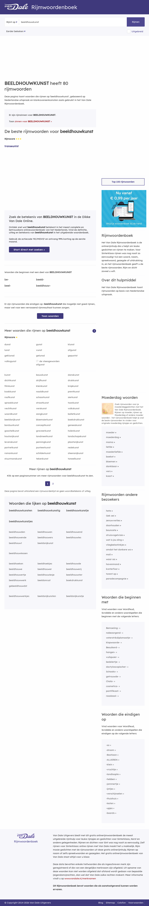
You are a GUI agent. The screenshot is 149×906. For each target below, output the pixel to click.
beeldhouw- (43, 285)
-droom (110, 750)
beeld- (40, 279)
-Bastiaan (111, 754)
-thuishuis (111, 798)
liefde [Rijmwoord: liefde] (109, 446)
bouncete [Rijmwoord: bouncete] (111, 530)
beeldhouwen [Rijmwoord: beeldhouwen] (45, 532)
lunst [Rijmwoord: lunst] (7, 350)
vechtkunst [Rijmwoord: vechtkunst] (10, 408)
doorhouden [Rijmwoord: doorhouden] (112, 525)
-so (107, 745)
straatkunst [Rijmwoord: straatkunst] (42, 402)
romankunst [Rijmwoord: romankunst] (11, 453)
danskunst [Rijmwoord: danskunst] (73, 374)
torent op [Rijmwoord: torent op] (111, 573)
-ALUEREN (112, 759)
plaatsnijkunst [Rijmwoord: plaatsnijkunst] (75, 442)
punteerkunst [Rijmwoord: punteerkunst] (43, 447)
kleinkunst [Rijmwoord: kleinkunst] (41, 386)
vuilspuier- (111, 657)
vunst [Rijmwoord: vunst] (39, 350)
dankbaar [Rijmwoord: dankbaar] (111, 466)
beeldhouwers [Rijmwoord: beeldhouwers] (45, 537)
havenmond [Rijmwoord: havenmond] (112, 564)
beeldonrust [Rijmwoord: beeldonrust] (44, 580)
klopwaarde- (113, 642)
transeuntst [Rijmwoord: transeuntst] (11, 146)
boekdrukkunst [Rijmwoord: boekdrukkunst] (76, 419)
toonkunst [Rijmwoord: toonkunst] (73, 402)
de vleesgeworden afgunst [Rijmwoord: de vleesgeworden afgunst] (48, 363)
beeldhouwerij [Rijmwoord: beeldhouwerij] (74, 569)
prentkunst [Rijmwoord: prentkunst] (74, 391)
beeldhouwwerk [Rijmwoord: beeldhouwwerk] (17, 580)
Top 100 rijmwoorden (123, 181)
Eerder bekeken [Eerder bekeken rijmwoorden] (15, 31)
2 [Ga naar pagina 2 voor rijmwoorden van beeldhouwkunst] (53, 483)
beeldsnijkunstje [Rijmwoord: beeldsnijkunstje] (75, 596)
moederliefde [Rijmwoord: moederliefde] (113, 451)
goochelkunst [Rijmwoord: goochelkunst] (11, 430)
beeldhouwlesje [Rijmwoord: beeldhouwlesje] (46, 574)
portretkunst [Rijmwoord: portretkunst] (11, 447)
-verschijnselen (114, 793)
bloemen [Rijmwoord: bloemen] (110, 461)
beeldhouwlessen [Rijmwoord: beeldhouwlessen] (18, 553)
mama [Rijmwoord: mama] (109, 442)
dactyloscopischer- (116, 666)
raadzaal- (111, 695)
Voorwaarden (135, 902)
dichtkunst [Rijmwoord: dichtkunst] (10, 380)
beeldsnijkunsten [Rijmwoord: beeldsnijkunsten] (47, 596)
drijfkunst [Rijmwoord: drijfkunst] (41, 380)
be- (6, 279)
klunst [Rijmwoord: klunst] (71, 344)
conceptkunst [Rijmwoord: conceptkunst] (43, 425)
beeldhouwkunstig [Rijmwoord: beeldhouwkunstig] (49, 510)
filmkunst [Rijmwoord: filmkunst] (9, 386)
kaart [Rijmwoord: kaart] (109, 476)
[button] (94, 331)
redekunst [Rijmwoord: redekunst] (73, 447)
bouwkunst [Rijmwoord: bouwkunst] (42, 374)
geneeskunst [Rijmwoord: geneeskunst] (75, 425)
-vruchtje (111, 769)
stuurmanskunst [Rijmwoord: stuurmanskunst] (13, 458)
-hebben (110, 779)
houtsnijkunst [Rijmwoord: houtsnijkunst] (11, 436)
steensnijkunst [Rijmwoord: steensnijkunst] (75, 453)
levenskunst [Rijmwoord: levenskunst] (10, 442)
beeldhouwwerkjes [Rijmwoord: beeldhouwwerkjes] (19, 596)
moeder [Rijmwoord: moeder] (110, 432)
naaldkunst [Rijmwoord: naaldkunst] (42, 391)
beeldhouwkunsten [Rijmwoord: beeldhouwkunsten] (20, 510)
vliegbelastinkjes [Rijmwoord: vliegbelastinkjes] (115, 544)
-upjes (109, 808)
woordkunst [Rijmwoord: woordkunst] (10, 413)
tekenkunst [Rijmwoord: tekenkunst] (42, 458)
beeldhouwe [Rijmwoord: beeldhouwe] (15, 569)
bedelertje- (112, 661)
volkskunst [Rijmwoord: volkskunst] (73, 408)
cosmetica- (112, 686)
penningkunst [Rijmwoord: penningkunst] (43, 442)
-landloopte (112, 774)
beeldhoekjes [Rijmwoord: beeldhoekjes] (45, 563)
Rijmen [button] (135, 21)
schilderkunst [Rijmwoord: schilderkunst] (43, 453)
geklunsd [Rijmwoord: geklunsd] (9, 355)
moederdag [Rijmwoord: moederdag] (112, 437)
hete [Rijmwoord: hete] (108, 510)
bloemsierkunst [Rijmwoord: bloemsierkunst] (44, 419)
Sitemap (110, 902)
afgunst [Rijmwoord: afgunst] (72, 350)
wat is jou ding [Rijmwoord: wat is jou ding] (114, 539)
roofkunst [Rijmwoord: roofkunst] (9, 397)
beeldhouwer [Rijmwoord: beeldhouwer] (45, 569)
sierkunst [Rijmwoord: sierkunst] (73, 397)
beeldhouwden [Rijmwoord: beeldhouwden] (17, 532)
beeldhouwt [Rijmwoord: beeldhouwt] (15, 543)
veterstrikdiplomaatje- (118, 637)
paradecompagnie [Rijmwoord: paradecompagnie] (116, 578)
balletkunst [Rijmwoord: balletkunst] (74, 413)
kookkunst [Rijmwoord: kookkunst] (10, 391)
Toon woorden (50, 316)
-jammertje (112, 783)
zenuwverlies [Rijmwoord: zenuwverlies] (113, 520)
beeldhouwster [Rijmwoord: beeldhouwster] (74, 574)
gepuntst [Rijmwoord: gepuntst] (73, 355)
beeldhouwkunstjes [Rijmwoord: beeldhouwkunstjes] (21, 521)
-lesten (110, 803)
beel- (7, 285)
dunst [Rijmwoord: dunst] (7, 344)
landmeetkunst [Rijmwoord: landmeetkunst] (44, 436)
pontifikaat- (112, 691)
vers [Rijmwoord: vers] (108, 471)
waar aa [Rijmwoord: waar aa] (110, 559)
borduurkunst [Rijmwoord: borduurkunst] (11, 425)
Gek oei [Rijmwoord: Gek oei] (110, 515)
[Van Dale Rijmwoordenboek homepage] (17, 7)
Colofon (121, 902)
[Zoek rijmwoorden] (35, 22)
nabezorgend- (113, 632)
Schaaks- (111, 671)
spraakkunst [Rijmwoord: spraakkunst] (11, 402)
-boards (110, 813)
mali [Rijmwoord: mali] (108, 554)
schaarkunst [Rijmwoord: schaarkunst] (43, 397)
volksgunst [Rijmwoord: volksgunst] (10, 361)
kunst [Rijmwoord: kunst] (7, 374)
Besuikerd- (112, 647)
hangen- (110, 652)
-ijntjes (109, 788)
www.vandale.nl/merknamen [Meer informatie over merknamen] (80, 878)
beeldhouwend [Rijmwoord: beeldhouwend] (74, 532)
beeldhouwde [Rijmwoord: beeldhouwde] (73, 563)
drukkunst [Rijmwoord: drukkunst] (73, 380)
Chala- (109, 681)
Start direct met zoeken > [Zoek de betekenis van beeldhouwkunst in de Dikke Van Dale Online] (29, 249)
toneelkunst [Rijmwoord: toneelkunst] (74, 458)
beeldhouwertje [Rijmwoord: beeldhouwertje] (17, 574)
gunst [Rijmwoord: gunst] (39, 344)
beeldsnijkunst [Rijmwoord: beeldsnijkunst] (12, 419)
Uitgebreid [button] (137, 31)
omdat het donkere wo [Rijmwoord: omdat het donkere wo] (118, 549)
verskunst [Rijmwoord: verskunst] (41, 408)
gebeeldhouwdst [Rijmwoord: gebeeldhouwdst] (18, 586)
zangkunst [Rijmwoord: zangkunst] (41, 413)
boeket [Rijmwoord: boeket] (110, 456)
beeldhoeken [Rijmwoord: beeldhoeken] (16, 563)
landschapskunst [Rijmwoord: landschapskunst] (77, 436)
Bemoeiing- (112, 628)
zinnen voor (32, 121)
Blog (100, 902)
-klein (109, 764)
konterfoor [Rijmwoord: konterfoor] (112, 568)
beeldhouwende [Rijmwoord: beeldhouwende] (17, 537)
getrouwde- (112, 676)
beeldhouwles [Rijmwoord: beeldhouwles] (73, 537)
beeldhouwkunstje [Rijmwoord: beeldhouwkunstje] (77, 510)
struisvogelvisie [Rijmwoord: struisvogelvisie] (114, 535)
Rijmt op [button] (10, 22)
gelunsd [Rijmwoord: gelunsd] (40, 355)
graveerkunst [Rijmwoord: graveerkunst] (43, 430)
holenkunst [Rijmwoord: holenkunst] (74, 430)
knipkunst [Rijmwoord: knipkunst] (73, 386)
